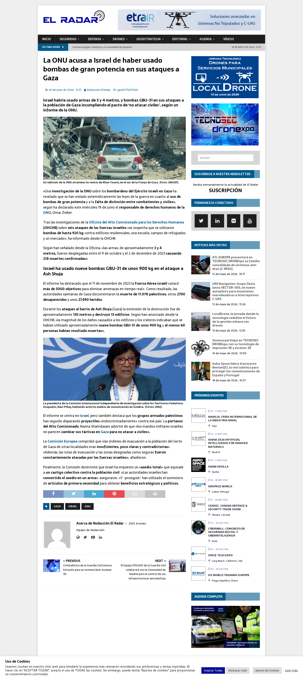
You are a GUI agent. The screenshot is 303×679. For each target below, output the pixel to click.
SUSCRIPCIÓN (225, 190)
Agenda (205, 39)
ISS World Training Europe (228, 575)
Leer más (291, 670)
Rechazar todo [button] (238, 670)
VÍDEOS (228, 39)
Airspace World (220, 486)
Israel (84, 415)
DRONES (119, 39)
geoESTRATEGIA (148, 39)
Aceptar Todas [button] (213, 670)
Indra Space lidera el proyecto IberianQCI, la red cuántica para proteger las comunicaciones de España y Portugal (236, 369)
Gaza (105, 432)
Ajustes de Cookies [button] (267, 670)
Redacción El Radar (99, 90)
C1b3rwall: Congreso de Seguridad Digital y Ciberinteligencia (226, 532)
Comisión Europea (62, 441)
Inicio (46, 39)
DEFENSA (94, 39)
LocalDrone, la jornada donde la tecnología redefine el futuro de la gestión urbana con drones (235, 320)
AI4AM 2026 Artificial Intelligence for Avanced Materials (228, 443)
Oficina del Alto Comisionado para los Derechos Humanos (136, 222)
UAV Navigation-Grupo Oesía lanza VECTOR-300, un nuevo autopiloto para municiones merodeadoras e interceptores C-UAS (235, 291)
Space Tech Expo (220, 555)
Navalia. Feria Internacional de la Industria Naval (232, 419)
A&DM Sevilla (218, 466)
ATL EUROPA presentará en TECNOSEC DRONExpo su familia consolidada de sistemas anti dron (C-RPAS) (236, 263)
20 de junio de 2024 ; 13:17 (65, 90)
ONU (47, 212)
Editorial (180, 39)
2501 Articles (137, 523)
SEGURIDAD (68, 39)
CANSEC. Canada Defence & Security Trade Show (227, 507)
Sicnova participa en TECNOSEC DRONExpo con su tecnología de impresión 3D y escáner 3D (235, 344)
